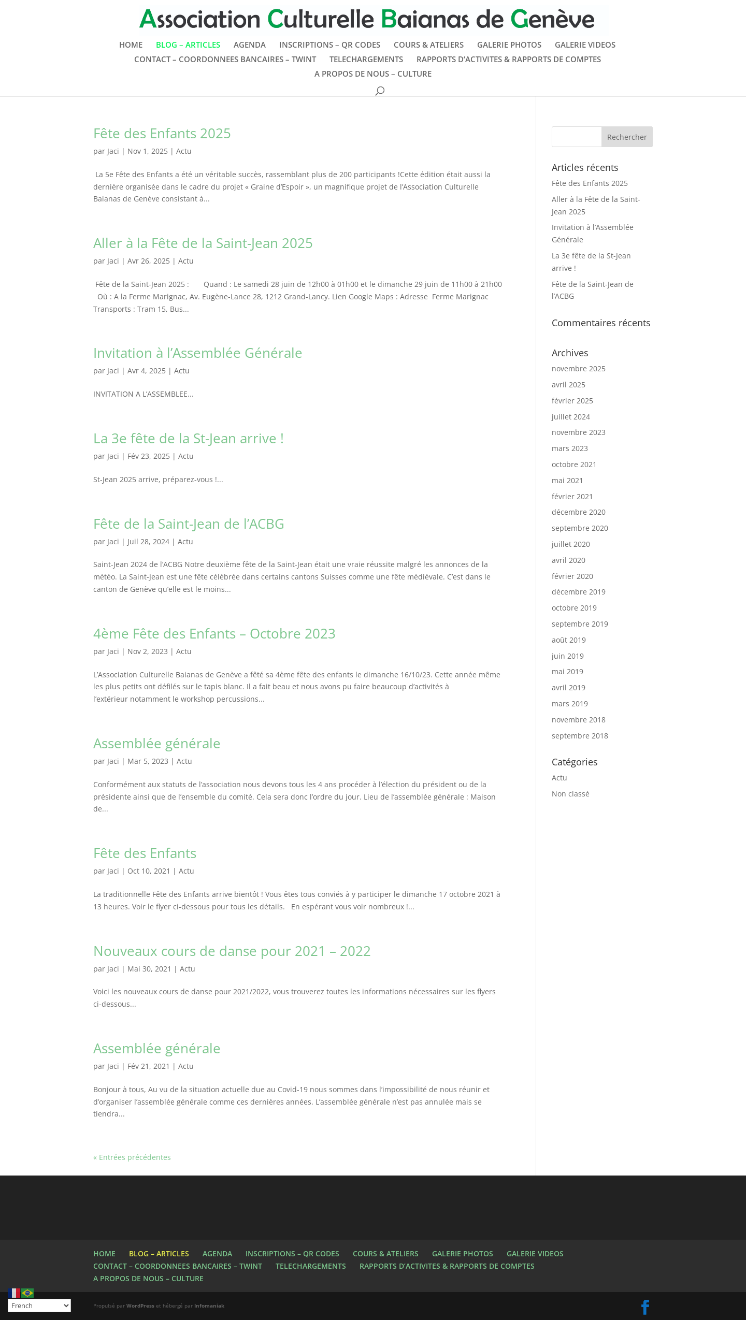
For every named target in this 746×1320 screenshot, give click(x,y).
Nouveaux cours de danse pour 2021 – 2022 (232, 950)
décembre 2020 (579, 512)
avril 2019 (568, 687)
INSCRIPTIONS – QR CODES (329, 45)
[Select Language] (39, 1305)
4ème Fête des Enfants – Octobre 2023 (214, 633)
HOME (130, 45)
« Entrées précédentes (132, 1157)
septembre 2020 (580, 528)
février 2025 (572, 400)
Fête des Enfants (144, 853)
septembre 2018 (580, 736)
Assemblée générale (157, 743)
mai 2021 (567, 480)
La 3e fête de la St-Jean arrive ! (188, 438)
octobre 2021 (574, 464)
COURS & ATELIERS (429, 45)
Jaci (113, 151)
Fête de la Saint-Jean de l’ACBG (188, 523)
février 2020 (572, 576)
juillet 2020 (571, 544)
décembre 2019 (579, 592)
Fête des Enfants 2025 (162, 133)
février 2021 (572, 496)
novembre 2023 (579, 432)
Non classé (571, 794)
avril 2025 (568, 384)
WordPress (140, 1305)
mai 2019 (567, 671)
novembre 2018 (579, 719)
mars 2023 (570, 448)
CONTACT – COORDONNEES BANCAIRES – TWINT (225, 59)
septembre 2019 (580, 624)
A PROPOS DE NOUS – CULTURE (373, 74)
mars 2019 (570, 703)
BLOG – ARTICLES (188, 45)
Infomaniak (209, 1305)
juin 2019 (568, 656)
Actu (184, 151)
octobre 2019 (574, 608)
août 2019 (569, 640)
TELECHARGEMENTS (366, 59)
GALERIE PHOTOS (509, 45)
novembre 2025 (579, 368)
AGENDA (250, 45)
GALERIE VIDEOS (585, 45)
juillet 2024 (571, 417)
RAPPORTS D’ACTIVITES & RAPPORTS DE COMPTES (509, 59)
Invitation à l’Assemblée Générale (198, 352)
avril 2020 (568, 560)
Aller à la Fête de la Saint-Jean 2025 (203, 243)
